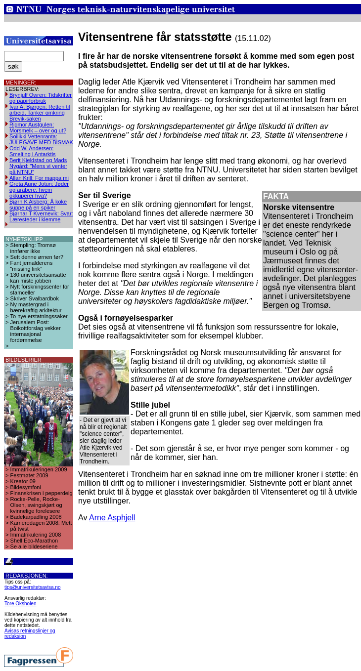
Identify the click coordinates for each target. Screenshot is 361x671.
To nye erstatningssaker (39, 316)
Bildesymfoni (25, 487)
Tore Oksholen (20, 603)
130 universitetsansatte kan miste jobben (38, 278)
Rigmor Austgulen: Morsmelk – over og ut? (37, 127)
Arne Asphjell (112, 517)
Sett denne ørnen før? (37, 257)
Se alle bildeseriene (34, 546)
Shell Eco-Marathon (34, 541)
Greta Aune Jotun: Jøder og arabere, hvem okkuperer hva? (39, 190)
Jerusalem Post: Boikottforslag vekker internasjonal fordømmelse (35, 331)
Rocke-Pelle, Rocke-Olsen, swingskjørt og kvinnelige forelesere (36, 505)
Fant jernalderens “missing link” (31, 266)
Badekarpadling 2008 (36, 517)
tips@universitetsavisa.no (32, 587)
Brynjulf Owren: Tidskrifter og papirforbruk (40, 98)
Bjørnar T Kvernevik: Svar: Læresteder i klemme (41, 216)
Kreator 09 (23, 481)
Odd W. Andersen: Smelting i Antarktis (32, 151)
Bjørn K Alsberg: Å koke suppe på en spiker (38, 204)
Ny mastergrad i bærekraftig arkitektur (36, 307)
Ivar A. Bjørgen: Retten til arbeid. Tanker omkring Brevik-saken (39, 113)
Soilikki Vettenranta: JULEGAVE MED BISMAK (41, 139)
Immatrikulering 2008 (35, 535)
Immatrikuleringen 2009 (38, 469)
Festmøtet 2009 (29, 475)
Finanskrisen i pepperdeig (41, 493)
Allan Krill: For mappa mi (39, 178)
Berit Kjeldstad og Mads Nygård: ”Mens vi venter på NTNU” (38, 166)
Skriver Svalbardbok (34, 298)
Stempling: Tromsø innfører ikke (33, 248)
